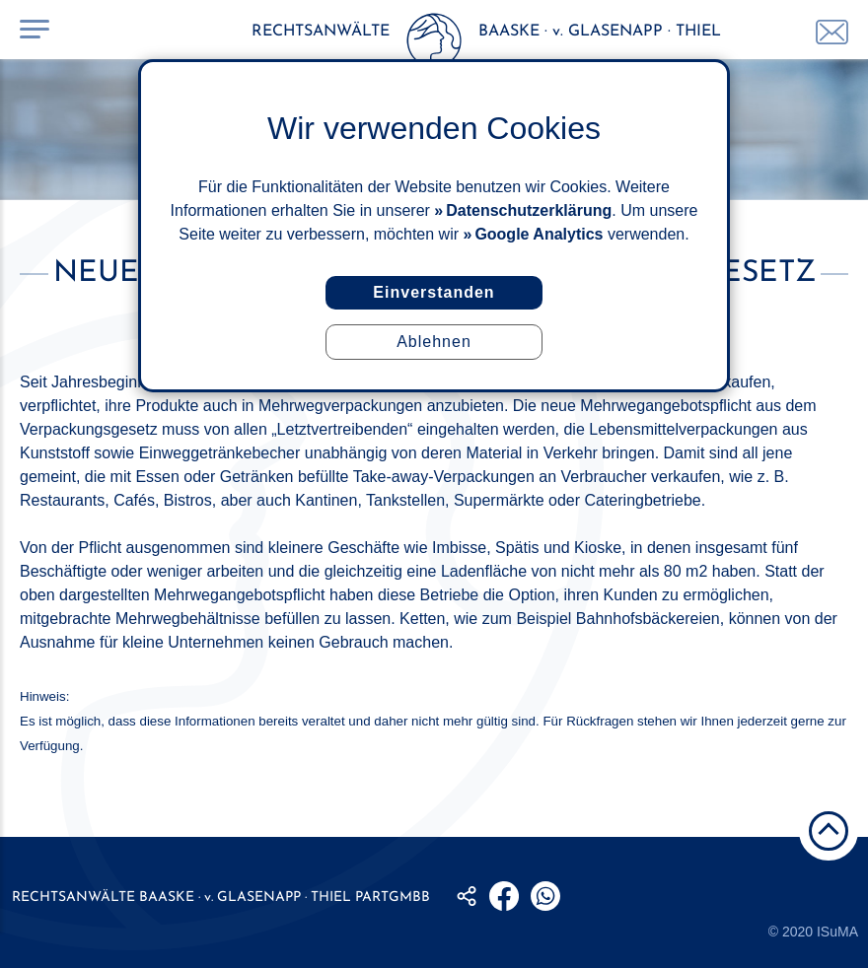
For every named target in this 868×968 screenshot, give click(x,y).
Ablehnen (434, 341)
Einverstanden (433, 292)
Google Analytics (538, 234)
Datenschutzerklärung (529, 210)
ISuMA (837, 931)
